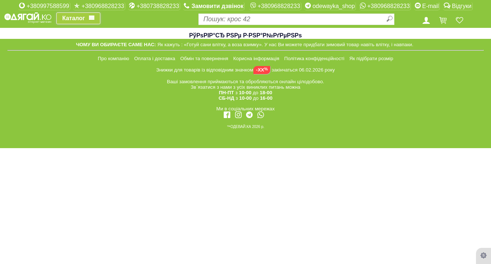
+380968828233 (99, 6)
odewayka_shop (330, 6)
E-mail (427, 6)
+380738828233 (154, 6)
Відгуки (458, 6)
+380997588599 (44, 6)
